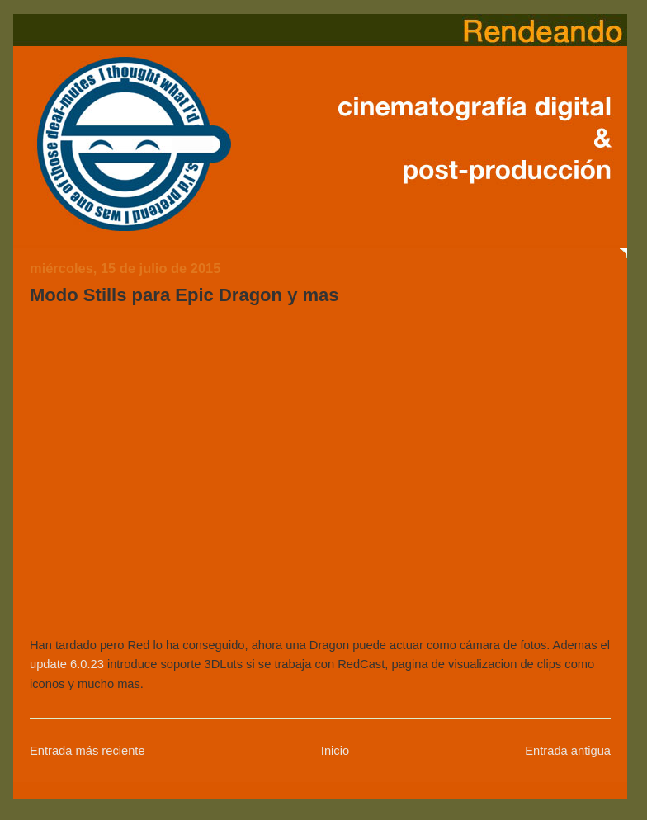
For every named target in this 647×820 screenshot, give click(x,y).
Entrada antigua (568, 750)
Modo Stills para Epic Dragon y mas (184, 295)
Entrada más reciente (87, 750)
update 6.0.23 (67, 664)
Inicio (335, 750)
